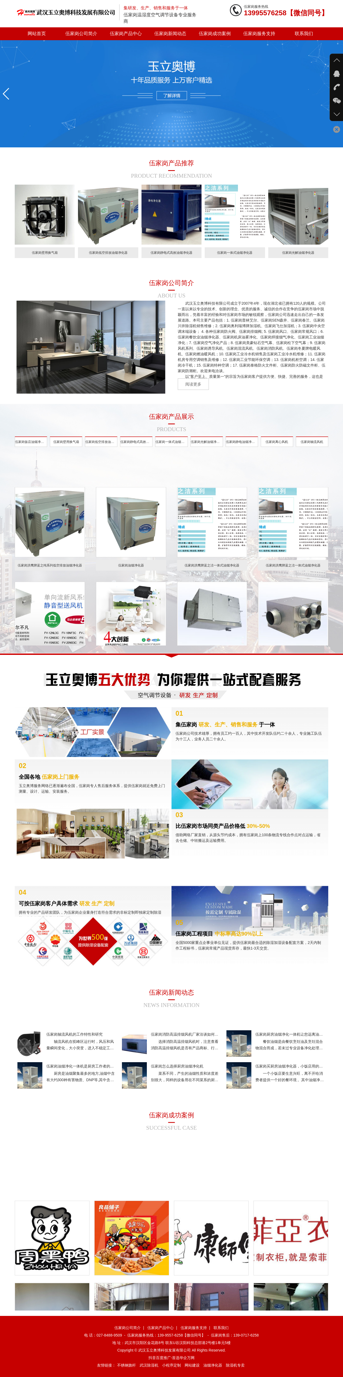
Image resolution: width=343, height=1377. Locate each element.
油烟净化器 (212, 1365)
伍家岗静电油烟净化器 (242, 448)
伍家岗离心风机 (277, 448)
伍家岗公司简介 (81, 33)
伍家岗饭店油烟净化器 (31, 448)
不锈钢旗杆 (126, 1365)
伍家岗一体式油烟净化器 (171, 448)
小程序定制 (171, 1365)
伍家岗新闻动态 (170, 33)
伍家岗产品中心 (126, 33)
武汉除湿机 (149, 1365)
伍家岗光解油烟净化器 (207, 448)
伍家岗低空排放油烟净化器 (101, 448)
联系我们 (304, 33)
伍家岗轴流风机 (312, 448)
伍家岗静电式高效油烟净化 (136, 448)
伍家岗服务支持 (259, 33)
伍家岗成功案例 (215, 33)
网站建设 (192, 1365)
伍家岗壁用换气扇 (66, 448)
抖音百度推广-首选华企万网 (171, 1358)
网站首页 (37, 33)
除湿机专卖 (235, 1365)
